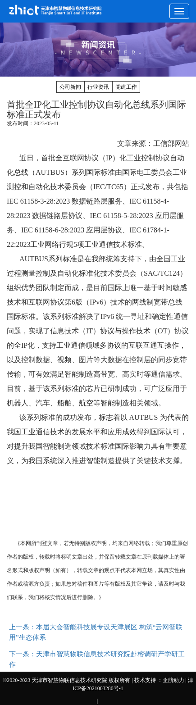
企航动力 (173, 680)
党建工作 (126, 87)
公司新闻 (70, 87)
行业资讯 (98, 87)
